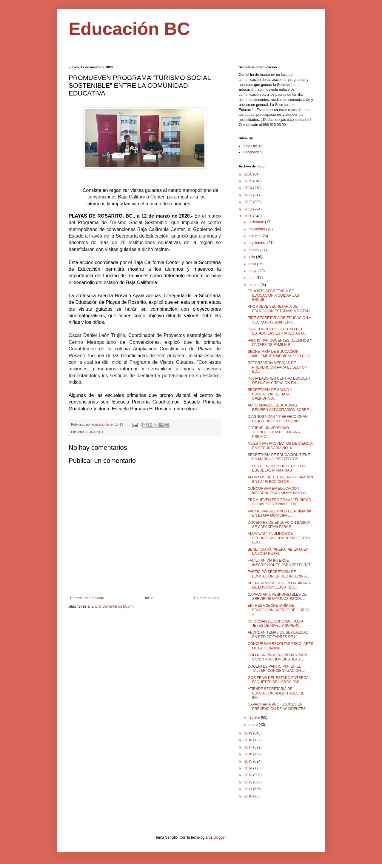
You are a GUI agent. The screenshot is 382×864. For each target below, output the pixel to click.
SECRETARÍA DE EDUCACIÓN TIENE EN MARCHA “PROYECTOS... (279, 457)
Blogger (219, 837)
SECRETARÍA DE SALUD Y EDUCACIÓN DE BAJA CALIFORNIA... (270, 394)
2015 (248, 761)
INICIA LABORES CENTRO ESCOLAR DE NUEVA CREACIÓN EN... (279, 380)
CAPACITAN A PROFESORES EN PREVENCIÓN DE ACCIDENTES (277, 706)
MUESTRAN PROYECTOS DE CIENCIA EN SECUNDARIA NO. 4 (280, 445)
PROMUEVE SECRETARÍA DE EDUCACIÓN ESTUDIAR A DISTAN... (280, 308)
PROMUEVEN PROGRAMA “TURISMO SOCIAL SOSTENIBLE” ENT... (279, 502)
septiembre (258, 243)
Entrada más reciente (87, 598)
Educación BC (129, 29)
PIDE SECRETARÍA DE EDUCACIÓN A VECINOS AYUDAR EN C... (279, 320)
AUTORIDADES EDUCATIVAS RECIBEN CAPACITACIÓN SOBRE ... (280, 407)
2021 (248, 209)
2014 (248, 768)
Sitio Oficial (252, 146)
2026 (248, 174)
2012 (248, 782)
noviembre (257, 229)
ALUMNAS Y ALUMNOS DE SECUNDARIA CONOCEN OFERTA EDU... (279, 538)
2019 (248, 733)
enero (254, 725)
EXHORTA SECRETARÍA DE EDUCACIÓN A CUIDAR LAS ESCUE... (273, 295)
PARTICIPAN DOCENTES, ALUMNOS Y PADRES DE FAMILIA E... (280, 342)
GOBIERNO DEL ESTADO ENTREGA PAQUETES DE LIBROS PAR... (278, 680)
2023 (248, 195)
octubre (255, 236)
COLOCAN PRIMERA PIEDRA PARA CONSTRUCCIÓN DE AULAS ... (277, 657)
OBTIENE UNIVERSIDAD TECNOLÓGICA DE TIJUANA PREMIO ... (274, 432)
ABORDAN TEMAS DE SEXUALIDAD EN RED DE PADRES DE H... (278, 634)
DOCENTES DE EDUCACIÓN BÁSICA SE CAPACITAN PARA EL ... (279, 524)
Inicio (149, 598)
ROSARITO (94, 432)
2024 (248, 188)
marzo (254, 285)
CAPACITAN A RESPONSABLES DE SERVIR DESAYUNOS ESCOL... (277, 596)
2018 (248, 740)
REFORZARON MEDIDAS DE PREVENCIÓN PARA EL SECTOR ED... (277, 367)
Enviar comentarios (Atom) (112, 606)
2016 (248, 754)
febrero (255, 717)
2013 (248, 775)
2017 (248, 747)
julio (252, 257)
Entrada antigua (206, 598)
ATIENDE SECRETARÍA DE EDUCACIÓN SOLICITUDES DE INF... (276, 693)
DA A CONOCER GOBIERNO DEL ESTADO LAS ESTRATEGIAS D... (277, 331)
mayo (253, 271)
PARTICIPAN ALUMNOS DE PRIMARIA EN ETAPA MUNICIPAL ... (279, 513)
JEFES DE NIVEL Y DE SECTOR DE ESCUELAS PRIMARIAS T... (277, 468)
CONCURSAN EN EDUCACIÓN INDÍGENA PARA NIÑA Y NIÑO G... (278, 490)
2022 (248, 202)
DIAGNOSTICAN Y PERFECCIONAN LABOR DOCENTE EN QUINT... (278, 419)
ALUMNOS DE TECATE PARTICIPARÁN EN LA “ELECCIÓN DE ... (280, 479)
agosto (254, 250)
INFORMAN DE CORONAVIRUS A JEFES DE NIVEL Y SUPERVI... (276, 623)
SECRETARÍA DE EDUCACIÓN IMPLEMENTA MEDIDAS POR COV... (280, 353)
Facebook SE (254, 152)
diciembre (257, 222)
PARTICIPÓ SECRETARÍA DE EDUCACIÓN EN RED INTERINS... (278, 574)
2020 (248, 216)
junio (253, 264)
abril (252, 278)
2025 (248, 181)
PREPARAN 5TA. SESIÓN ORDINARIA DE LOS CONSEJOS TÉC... (279, 585)
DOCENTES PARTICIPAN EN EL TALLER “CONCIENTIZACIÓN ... (276, 668)
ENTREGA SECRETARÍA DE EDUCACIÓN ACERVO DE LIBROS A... (279, 609)
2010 (248, 796)
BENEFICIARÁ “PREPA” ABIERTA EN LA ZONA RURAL (278, 551)
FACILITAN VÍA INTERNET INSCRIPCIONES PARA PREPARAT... (280, 562)
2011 (248, 789)
